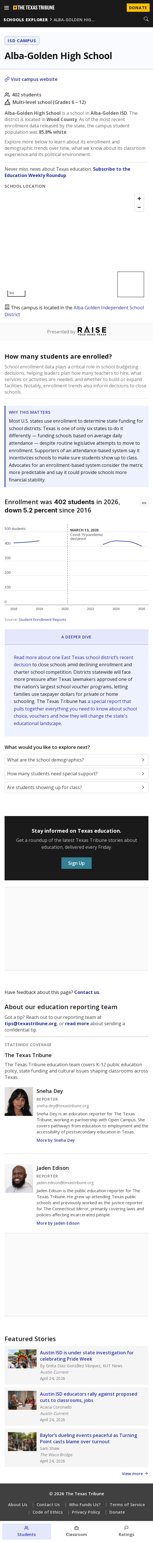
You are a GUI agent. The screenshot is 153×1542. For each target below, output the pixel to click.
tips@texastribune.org (31, 1023)
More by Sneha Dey (56, 1140)
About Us (17, 1504)
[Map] (75, 245)
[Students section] (26, 1531)
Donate (117, 1512)
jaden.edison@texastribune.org (65, 1182)
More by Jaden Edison (58, 1223)
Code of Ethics (48, 1512)
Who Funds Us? (84, 1504)
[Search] (146, 19)
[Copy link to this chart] (144, 503)
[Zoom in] (139, 198)
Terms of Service (127, 1504)
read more (77, 1023)
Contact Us (48, 1504)
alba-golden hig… (74, 19)
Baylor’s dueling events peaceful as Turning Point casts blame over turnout (88, 1438)
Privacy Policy (86, 1512)
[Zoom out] (139, 207)
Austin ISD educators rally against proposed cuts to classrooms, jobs (88, 1397)
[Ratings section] (126, 1531)
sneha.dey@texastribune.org (63, 1105)
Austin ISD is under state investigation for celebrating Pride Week (87, 1355)
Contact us (86, 992)
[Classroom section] (76, 1531)
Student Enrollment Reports (42, 619)
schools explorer (25, 19)
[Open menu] (6, 7)
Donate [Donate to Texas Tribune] (138, 7)
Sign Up (76, 863)
